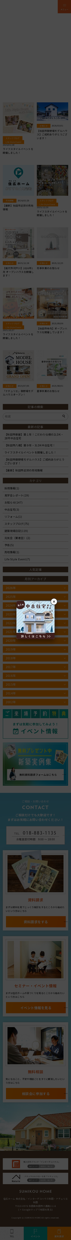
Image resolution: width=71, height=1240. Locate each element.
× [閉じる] (54, 601)
